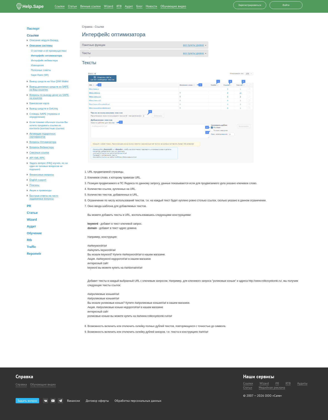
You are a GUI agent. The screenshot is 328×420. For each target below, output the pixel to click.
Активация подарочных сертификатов (42, 135)
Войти (286, 5)
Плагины (34, 185)
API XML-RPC (37, 157)
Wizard (108, 6)
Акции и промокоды (40, 190)
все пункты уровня (193, 45)
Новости (151, 6)
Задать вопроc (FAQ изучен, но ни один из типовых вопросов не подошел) (48, 166)
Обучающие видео (173, 6)
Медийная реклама (272, 387)
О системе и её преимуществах (48, 50)
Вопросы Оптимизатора (42, 142)
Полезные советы (41, 70)
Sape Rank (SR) (40, 75)
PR (277, 383)
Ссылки (60, 6)
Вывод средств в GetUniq (43, 108)
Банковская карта (39, 103)
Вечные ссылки (90, 6)
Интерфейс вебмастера (44, 60)
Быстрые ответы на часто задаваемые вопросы (43, 197)
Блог (139, 6)
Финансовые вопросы (41, 174)
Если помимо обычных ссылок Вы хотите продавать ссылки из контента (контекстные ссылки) (48, 125)
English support (37, 179)
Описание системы (41, 45)
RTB (119, 6)
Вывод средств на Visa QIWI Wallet (48, 81)
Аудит (129, 6)
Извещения (37, 65)
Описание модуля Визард (43, 40)
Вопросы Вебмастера (41, 147)
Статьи (72, 6)
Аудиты (302, 383)
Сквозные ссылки (39, 152)
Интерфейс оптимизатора (46, 55)
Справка (21, 384)
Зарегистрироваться (249, 5)
